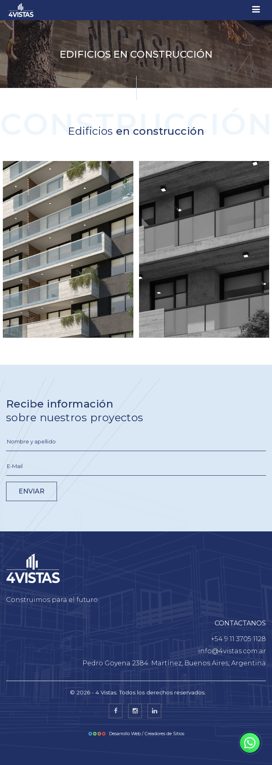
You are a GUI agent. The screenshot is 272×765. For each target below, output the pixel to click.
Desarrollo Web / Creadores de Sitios (136, 733)
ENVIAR (31, 491)
